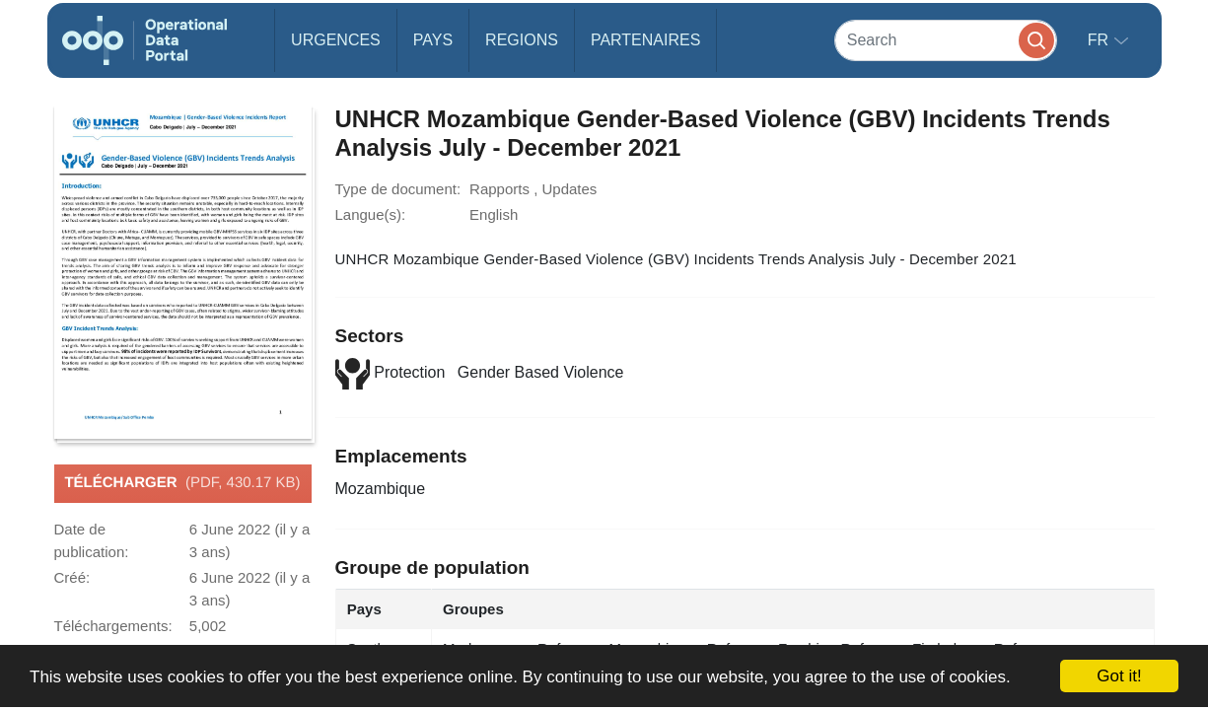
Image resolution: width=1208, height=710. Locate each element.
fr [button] (1100, 40)
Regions (521, 40)
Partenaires (645, 40)
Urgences (336, 40)
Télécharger (182, 483)
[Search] (945, 40)
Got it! (1119, 676)
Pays (433, 40)
